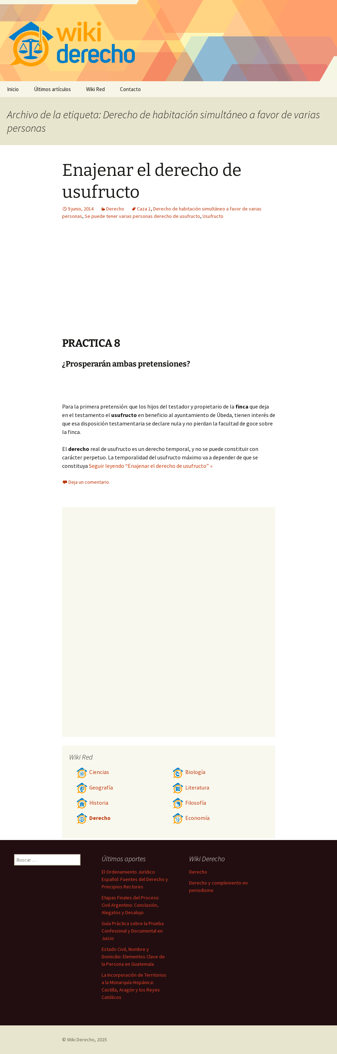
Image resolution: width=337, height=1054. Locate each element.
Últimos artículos (52, 89)
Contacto (130, 89)
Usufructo (213, 216)
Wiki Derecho (81, 1039)
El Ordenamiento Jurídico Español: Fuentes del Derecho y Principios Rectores (135, 879)
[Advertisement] (125, 283)
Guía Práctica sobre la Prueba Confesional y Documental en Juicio (133, 930)
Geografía (94, 787)
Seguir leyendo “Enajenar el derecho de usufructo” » (150, 465)
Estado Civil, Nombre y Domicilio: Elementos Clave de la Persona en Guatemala (133, 956)
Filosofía (189, 802)
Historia (92, 802)
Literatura (190, 787)
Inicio (13, 89)
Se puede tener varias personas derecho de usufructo (142, 216)
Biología (188, 772)
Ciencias (92, 772)
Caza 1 (144, 209)
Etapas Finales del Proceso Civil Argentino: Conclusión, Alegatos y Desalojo (130, 905)
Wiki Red (95, 89)
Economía (191, 818)
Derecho (115, 209)
